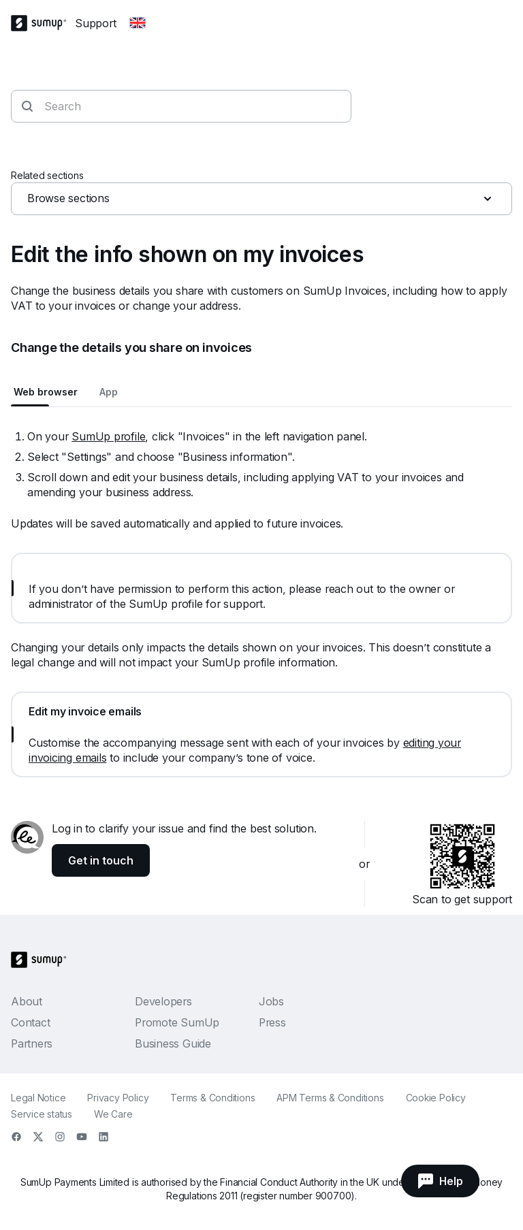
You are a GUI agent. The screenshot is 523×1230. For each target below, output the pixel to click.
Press (272, 1022)
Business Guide (173, 1043)
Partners (31, 1043)
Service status (41, 1114)
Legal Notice (38, 1097)
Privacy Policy (117, 1097)
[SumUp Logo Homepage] (43, 23)
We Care (113, 1114)
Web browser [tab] (46, 392)
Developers (163, 1001)
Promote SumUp (177, 1022)
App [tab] (108, 392)
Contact (30, 1022)
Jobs (271, 1001)
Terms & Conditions (212, 1097)
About (26, 1001)
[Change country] (137, 23)
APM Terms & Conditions (329, 1097)
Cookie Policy (436, 1097)
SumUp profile (108, 436)
